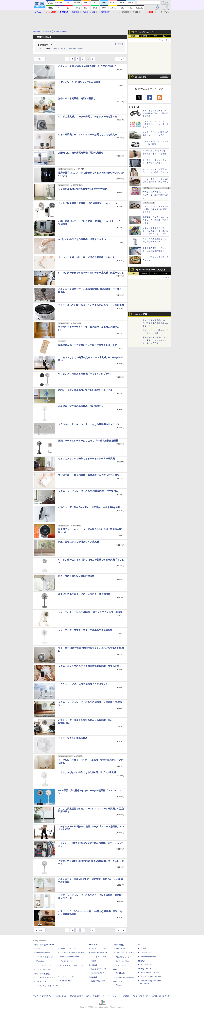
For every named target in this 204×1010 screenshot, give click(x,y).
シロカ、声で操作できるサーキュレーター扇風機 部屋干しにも (91, 272)
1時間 (133, 36)
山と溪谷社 (93, 965)
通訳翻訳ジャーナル (123, 957)
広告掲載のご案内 (76, 996)
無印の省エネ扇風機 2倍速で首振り (77, 98)
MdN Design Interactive (125, 977)
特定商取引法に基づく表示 (161, 996)
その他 (80, 48)
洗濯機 (135, 12)
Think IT (39, 948)
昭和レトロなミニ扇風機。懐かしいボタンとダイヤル (85, 390)
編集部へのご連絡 (93, 996)
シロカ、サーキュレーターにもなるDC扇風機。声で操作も (88, 491)
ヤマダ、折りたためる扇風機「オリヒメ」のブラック (85, 374)
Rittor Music (93, 945)
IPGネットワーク (144, 969)
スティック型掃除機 (121, 12)
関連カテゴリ (46, 45)
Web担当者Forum (43, 953)
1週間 (155, 36)
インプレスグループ (140, 996)
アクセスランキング (144, 32)
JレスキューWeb (122, 961)
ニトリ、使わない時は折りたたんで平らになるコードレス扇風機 (91, 305)
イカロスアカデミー (123, 965)
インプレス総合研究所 (44, 957)
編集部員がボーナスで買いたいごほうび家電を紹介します (87, 345)
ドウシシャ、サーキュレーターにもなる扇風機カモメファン (88, 424)
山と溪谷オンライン (99, 969)
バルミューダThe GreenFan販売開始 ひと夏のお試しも (87, 66)
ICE (139, 945)
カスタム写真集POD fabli (151, 977)
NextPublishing (66, 981)
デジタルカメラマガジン (45, 977)
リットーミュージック (99, 948)
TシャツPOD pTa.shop (150, 972)
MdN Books (120, 973)
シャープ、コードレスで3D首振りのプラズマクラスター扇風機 (90, 612)
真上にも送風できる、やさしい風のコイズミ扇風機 (84, 594)
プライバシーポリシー (111, 996)
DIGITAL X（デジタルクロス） (72, 965)
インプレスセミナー (68, 961)
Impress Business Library (69, 957)
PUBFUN (141, 961)
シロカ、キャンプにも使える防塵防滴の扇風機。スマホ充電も (90, 666)
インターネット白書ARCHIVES (48, 986)
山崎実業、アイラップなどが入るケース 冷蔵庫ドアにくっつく (155, 220)
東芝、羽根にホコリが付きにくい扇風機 (78, 541)
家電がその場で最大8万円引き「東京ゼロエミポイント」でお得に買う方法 (155, 340)
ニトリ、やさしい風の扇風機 (73, 738)
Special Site (140, 77)
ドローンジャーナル (43, 965)
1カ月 (165, 36)
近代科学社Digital (98, 981)
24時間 (144, 36)
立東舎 (93, 961)
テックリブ (117, 982)
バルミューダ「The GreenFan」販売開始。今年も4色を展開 (89, 507)
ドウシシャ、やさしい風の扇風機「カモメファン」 (84, 684)
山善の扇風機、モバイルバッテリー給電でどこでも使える (87, 134)
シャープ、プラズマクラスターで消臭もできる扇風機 (85, 630)
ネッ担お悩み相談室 (43, 970)
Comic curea (145, 953)
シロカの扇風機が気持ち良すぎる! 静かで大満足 (82, 189)
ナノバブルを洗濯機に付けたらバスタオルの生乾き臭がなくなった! (155, 323)
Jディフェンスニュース (125, 953)
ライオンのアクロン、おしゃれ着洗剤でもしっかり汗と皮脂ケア (155, 124)
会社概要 (126, 996)
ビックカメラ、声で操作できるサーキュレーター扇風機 (86, 458)
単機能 (47, 48)
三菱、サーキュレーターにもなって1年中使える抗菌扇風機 (88, 440)
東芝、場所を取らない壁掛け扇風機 (76, 576)
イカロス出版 (118, 945)
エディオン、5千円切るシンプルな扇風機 (79, 82)
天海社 (143, 948)
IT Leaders (40, 961)
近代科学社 (93, 977)
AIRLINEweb (121, 948)
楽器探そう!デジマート (100, 953)
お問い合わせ (61, 996)
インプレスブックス (68, 977)
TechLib (119, 985)
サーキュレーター (59, 48)
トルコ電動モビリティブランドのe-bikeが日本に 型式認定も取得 (155, 113)
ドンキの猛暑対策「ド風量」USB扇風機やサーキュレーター (89, 203)
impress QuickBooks (148, 957)
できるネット (41, 982)
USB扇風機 (72, 48)
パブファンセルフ (148, 965)
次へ (122, 59)
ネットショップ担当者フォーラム (73, 953)
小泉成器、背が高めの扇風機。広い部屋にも (80, 406)
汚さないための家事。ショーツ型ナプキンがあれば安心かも (155, 195)
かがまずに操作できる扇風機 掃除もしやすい (82, 239)
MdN (115, 970)
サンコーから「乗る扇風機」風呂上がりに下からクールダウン (90, 475)
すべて (40, 48)
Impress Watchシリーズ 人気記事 (150, 269)
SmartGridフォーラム (68, 948)
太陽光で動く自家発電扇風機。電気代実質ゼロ (82, 152)
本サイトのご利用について (43, 996)
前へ (38, 59)
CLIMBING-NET (97, 973)
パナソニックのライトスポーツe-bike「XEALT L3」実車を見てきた (155, 209)
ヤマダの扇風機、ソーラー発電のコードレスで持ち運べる (87, 116)
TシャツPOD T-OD (99, 957)
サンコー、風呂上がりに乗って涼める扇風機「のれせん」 (87, 257)
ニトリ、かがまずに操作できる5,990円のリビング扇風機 (87, 772)
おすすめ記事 (141, 314)
